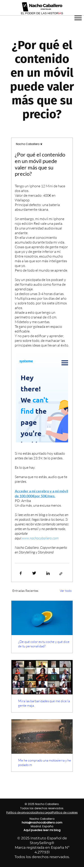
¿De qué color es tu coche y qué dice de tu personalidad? (43, 644)
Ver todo (66, 590)
